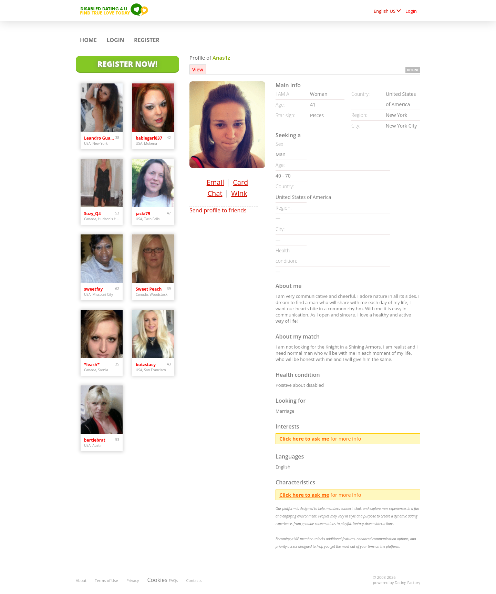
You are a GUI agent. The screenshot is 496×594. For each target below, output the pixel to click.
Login (411, 11)
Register (146, 40)
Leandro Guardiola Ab (99, 138)
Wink (239, 193)
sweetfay (93, 289)
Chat (214, 193)
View (197, 69)
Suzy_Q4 (92, 214)
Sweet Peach (149, 289)
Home (88, 40)
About (81, 580)
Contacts (194, 580)
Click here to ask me (304, 438)
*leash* (92, 365)
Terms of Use (106, 580)
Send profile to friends (218, 210)
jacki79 (143, 214)
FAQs (173, 580)
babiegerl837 (149, 138)
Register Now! (127, 64)
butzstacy (146, 365)
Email (215, 182)
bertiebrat (94, 440)
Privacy (132, 580)
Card (240, 182)
